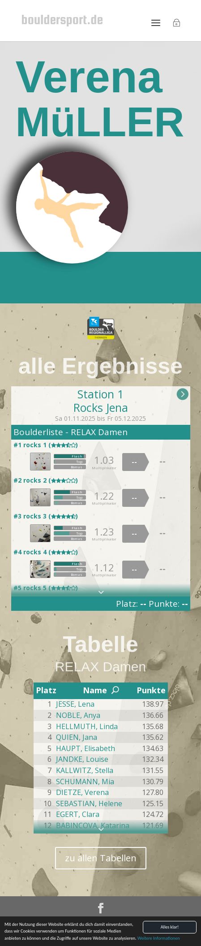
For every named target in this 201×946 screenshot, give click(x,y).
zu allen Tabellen (101, 858)
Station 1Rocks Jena (100, 400)
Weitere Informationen (158, 941)
